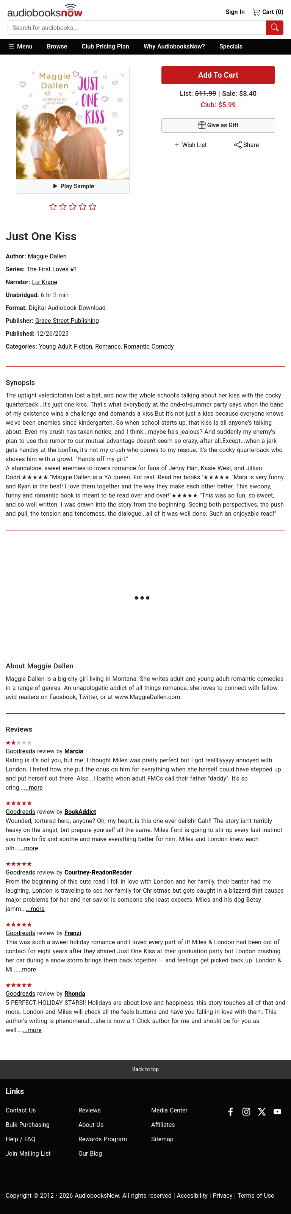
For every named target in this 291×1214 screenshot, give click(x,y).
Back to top (145, 1069)
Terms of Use (256, 1195)
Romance (107, 346)
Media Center (169, 1110)
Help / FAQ (20, 1139)
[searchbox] (137, 27)
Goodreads (20, 751)
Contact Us (21, 1110)
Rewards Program (102, 1139)
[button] (24, 47)
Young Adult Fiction (65, 346)
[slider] (72, 206)
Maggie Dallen (47, 256)
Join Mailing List (28, 1153)
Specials (230, 46)
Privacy (223, 1195)
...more (33, 787)
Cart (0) (268, 12)
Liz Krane (44, 282)
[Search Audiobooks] (274, 27)
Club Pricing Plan (105, 46)
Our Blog (90, 1153)
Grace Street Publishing (67, 320)
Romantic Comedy (149, 346)
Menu (20, 46)
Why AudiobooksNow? (174, 46)
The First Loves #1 (52, 269)
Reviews (89, 1110)
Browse (57, 46)
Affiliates (163, 1124)
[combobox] (145, 27)
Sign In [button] (234, 12)
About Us (90, 1124)
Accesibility (192, 1195)
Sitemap (162, 1139)
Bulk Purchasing (28, 1124)
